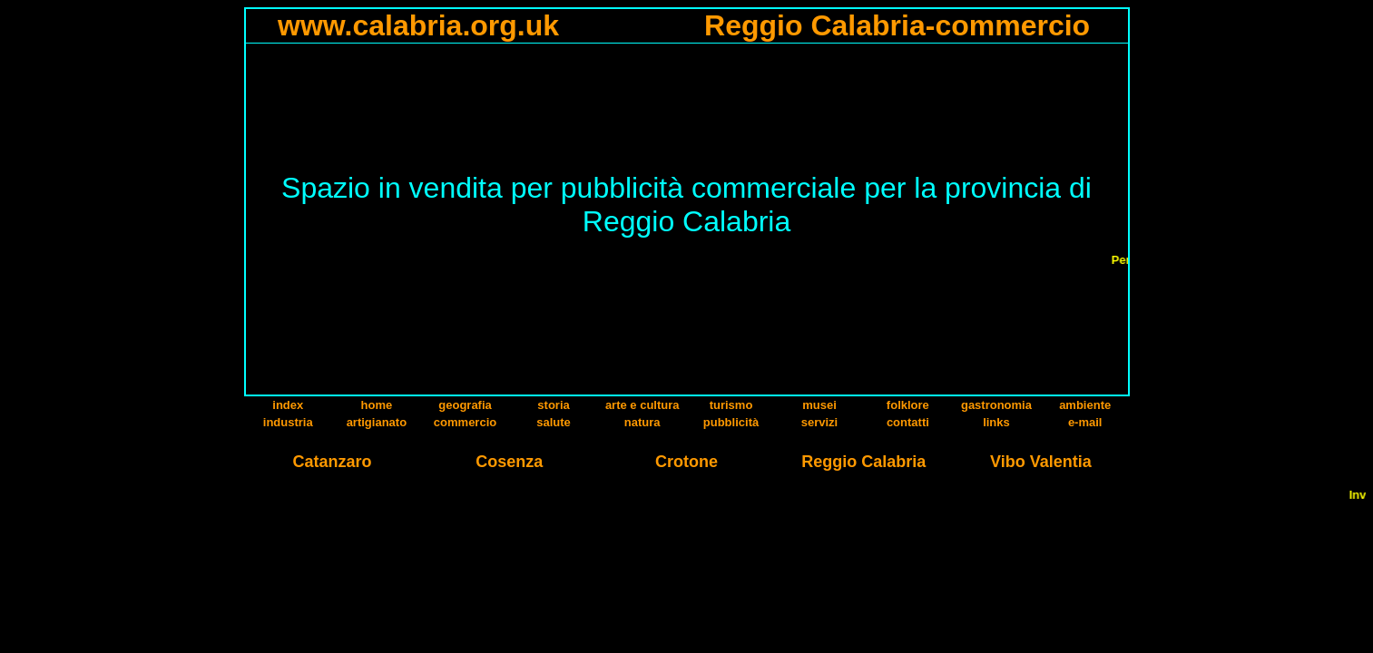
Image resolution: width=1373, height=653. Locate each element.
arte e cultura (642, 405)
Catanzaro (332, 462)
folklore (908, 405)
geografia (465, 405)
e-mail (1085, 422)
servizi (819, 422)
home (377, 405)
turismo (731, 405)
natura (642, 422)
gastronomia (996, 405)
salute (553, 422)
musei (819, 405)
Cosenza (509, 462)
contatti (908, 422)
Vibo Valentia (1041, 462)
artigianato (377, 422)
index (287, 405)
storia (553, 405)
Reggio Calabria (863, 462)
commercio (465, 422)
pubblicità (731, 422)
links (996, 422)
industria (288, 422)
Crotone (686, 462)
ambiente (1085, 405)
